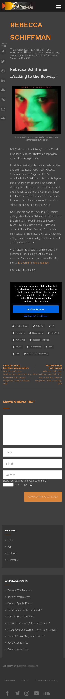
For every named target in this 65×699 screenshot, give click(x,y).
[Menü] (58, 7)
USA (28, 58)
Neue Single (37, 333)
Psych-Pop (20, 339)
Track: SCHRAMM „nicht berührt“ (25, 636)
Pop (21, 55)
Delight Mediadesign (28, 665)
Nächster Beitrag (47, 366)
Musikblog (20, 333)
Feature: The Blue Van (18, 590)
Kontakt (25, 680)
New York (14, 55)
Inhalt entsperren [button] (36, 309)
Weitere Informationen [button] (36, 315)
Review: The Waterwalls (19, 616)
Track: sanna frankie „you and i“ (23, 609)
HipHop (10, 553)
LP (53, 326)
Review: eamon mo (17, 649)
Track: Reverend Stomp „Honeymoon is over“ (31, 629)
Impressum (9, 680)
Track (50, 346)
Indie (9, 540)
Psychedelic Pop (32, 55)
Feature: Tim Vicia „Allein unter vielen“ (27, 623)
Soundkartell (35, 346)
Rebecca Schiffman (41, 339)
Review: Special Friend (18, 603)
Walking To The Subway (37, 353)
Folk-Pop (31, 52)
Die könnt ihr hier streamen (33, 262)
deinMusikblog (21, 326)
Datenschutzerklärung (46, 680)
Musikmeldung (52, 52)
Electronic (11, 559)
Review (18, 346)
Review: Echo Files (16, 642)
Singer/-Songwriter (48, 55)
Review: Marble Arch (17, 596)
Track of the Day (17, 58)
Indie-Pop (40, 52)
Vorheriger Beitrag (17, 366)
